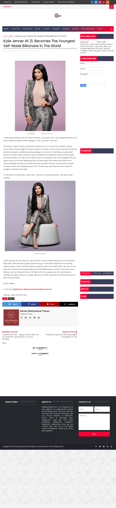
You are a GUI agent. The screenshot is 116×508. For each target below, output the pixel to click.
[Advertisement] (97, 102)
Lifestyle (15, 29)
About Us (7, 2)
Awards (56, 29)
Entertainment (11, 34)
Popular (97, 273)
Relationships (88, 29)
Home (6, 29)
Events (46, 29)
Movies (75, 29)
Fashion (66, 29)
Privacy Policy (49, 2)
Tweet (13, 304)
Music (38, 29)
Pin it (51, 304)
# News (11, 299)
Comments (108, 273)
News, (37, 51)
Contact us (35, 2)
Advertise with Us (21, 2)
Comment (70, 304)
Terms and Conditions (66, 2)
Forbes (11, 283)
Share (32, 304)
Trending (86, 273)
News (99, 29)
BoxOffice (28, 29)
